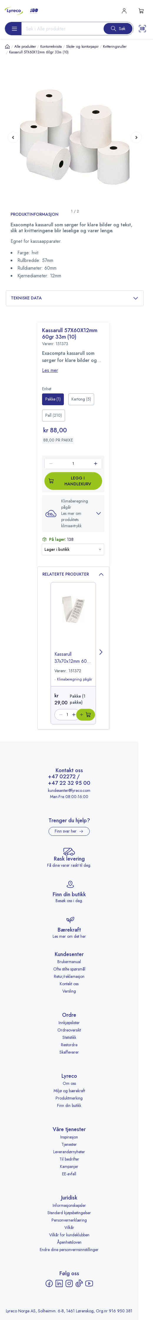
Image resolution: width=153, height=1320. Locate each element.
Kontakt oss (69, 984)
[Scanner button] (142, 28)
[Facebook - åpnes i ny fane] (49, 1283)
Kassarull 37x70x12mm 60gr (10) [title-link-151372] (72, 658)
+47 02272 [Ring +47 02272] (62, 777)
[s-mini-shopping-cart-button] (141, 11)
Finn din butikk (69, 1105)
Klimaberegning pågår (73, 680)
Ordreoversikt (69, 1030)
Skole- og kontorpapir (82, 46)
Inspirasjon (69, 1137)
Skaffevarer (69, 1052)
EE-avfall (69, 1174)
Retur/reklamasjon (69, 976)
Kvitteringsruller (115, 46)
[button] (73, 513)
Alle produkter (25, 46)
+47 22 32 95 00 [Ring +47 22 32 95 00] (69, 783)
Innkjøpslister (69, 1023)
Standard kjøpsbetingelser (69, 1213)
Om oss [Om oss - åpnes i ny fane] (69, 1083)
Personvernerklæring (69, 1220)
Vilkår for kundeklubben (69, 1235)
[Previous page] (13, 137)
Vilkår (69, 1227)
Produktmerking (69, 1098)
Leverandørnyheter (69, 1152)
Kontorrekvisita (51, 46)
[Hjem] (7, 46)
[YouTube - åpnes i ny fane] (89, 1283)
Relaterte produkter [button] (73, 574)
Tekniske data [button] (75, 298)
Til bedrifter (69, 1159)
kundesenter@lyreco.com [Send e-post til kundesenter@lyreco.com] (69, 790)
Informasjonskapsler (69, 1205)
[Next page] (136, 137)
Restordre (69, 1045)
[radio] (53, 399)
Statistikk (69, 1037)
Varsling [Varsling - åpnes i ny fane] (69, 991)
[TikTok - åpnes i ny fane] (79, 1283)
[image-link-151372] (73, 621)
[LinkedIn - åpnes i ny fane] (59, 1283)
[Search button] (118, 28)
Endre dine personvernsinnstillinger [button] (69, 1250)
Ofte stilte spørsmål (69, 969)
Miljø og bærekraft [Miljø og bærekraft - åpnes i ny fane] (69, 1091)
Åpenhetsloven (69, 1242)
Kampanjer (69, 1166)
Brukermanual (69, 962)
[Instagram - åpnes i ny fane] (69, 1283)
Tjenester (69, 1144)
